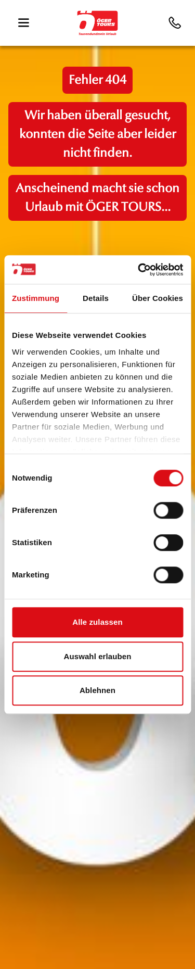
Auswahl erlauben (98, 656)
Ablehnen (97, 690)
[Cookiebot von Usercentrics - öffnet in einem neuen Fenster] (139, 269)
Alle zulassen (97, 622)
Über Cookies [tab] (157, 298)
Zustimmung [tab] (35, 298)
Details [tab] (96, 298)
